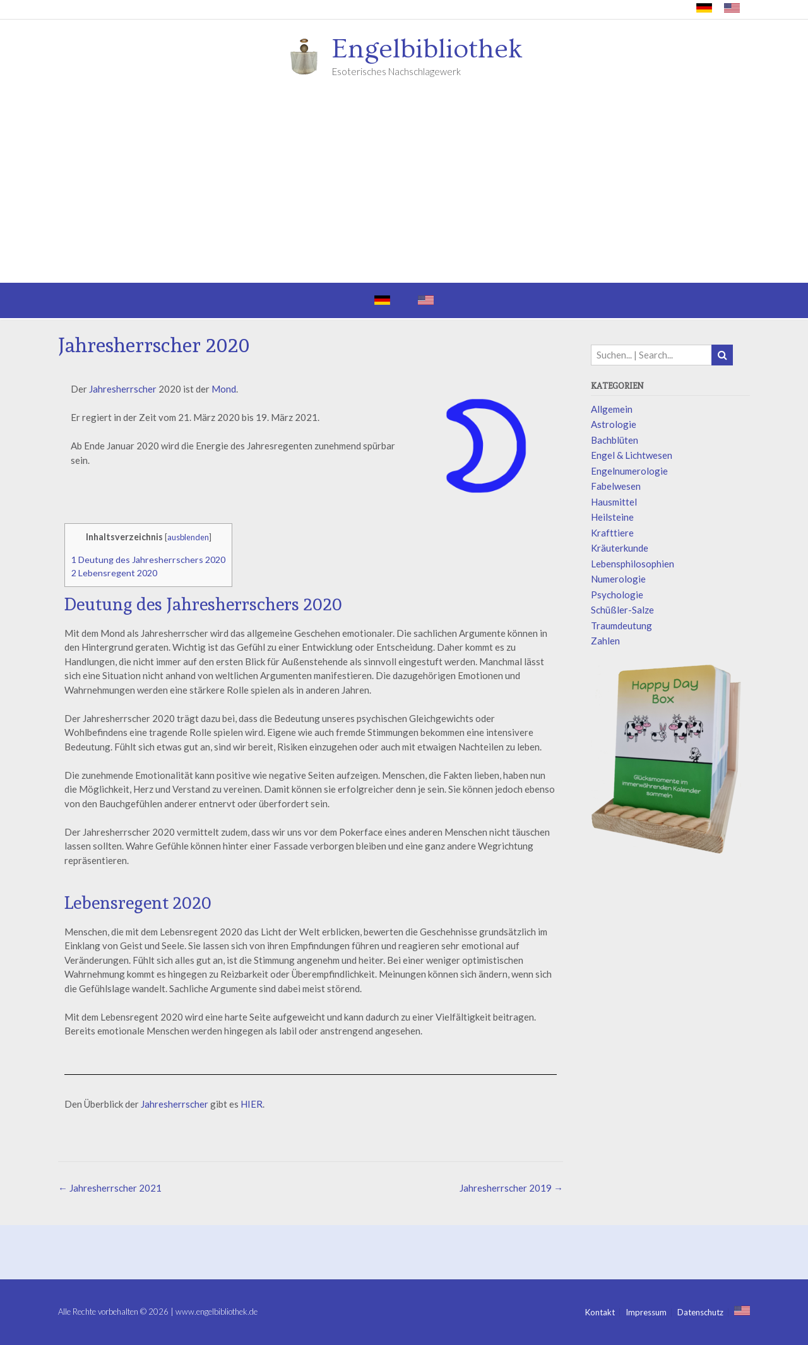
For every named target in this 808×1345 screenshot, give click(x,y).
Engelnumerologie (629, 471)
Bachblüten (614, 440)
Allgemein (612, 409)
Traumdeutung (621, 625)
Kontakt (600, 1312)
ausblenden (188, 537)
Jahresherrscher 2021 (110, 1188)
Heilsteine (612, 517)
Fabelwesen (616, 486)
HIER (252, 1104)
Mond (223, 388)
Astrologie (613, 424)
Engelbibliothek (427, 49)
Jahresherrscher (123, 388)
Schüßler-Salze (622, 609)
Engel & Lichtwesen (631, 455)
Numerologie (618, 578)
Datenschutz (700, 1312)
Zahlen (605, 640)
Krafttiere (612, 532)
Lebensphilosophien (632, 563)
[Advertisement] (404, 188)
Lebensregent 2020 (114, 572)
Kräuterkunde (619, 548)
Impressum (646, 1312)
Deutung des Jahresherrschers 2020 (148, 559)
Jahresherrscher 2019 (511, 1188)
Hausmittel (614, 501)
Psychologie (617, 594)
